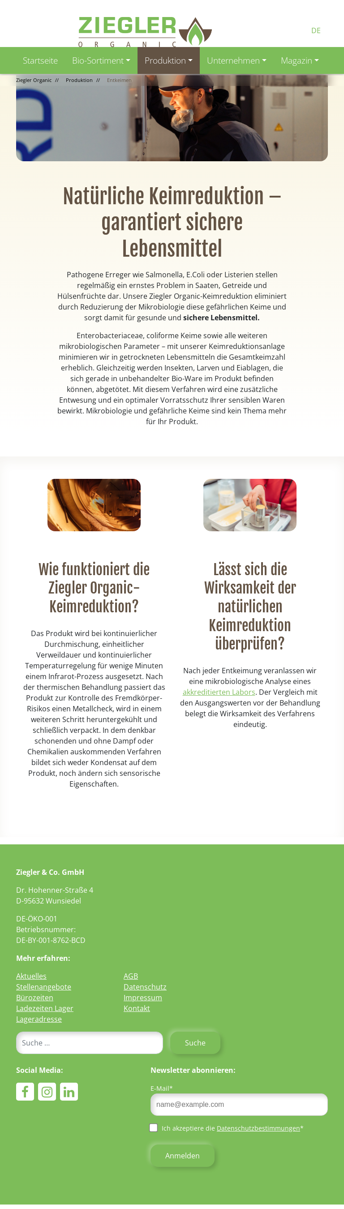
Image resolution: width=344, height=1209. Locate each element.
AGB (131, 976)
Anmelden (182, 1156)
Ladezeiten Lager (44, 1008)
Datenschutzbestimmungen (258, 1128)
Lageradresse (39, 1019)
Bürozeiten (34, 997)
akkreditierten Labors (219, 692)
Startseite (40, 60)
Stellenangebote (43, 987)
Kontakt (137, 1008)
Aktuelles (31, 976)
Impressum (143, 997)
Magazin (296, 60)
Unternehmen (233, 60)
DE (316, 30)
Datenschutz (145, 987)
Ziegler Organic (34, 80)
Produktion (165, 60)
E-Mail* (161, 1088)
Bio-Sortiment (98, 60)
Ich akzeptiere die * (227, 1127)
